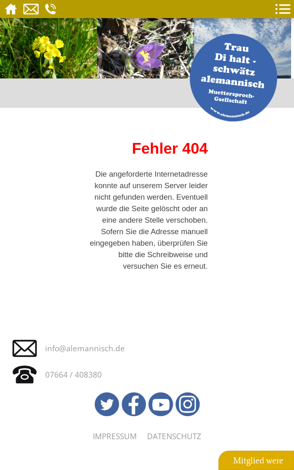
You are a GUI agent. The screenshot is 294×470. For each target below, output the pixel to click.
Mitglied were (258, 460)
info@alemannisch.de (85, 348)
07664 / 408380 (73, 374)
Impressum (115, 436)
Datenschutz (174, 436)
